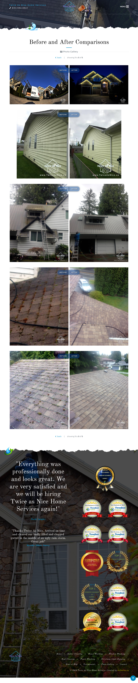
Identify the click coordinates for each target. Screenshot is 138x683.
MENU (123, 7)
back (58, 58)
